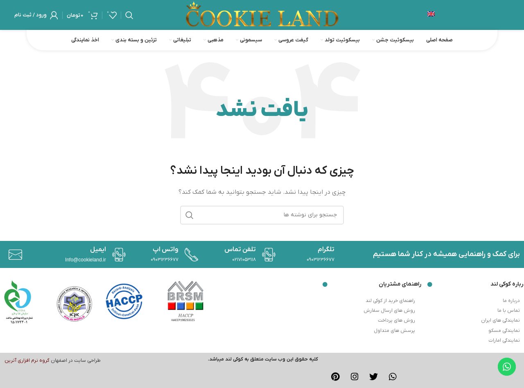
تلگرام (326, 249)
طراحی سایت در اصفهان (76, 360)
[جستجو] (129, 15)
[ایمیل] (13, 254)
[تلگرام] (267, 254)
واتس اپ (165, 249)
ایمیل (98, 249)
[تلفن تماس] (189, 254)
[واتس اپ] (117, 254)
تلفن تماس (240, 249)
